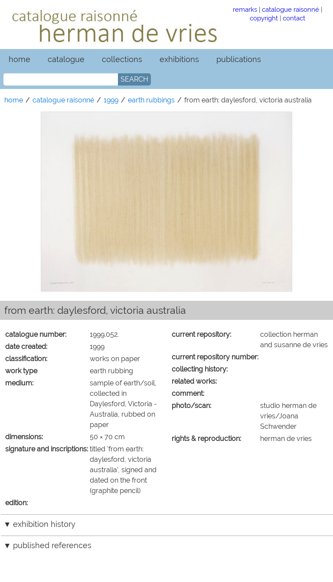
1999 (111, 100)
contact (294, 18)
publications (238, 59)
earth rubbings (151, 100)
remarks (245, 9)
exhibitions (179, 59)
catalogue (66, 59)
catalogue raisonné (290, 9)
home (19, 59)
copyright (264, 18)
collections (122, 59)
